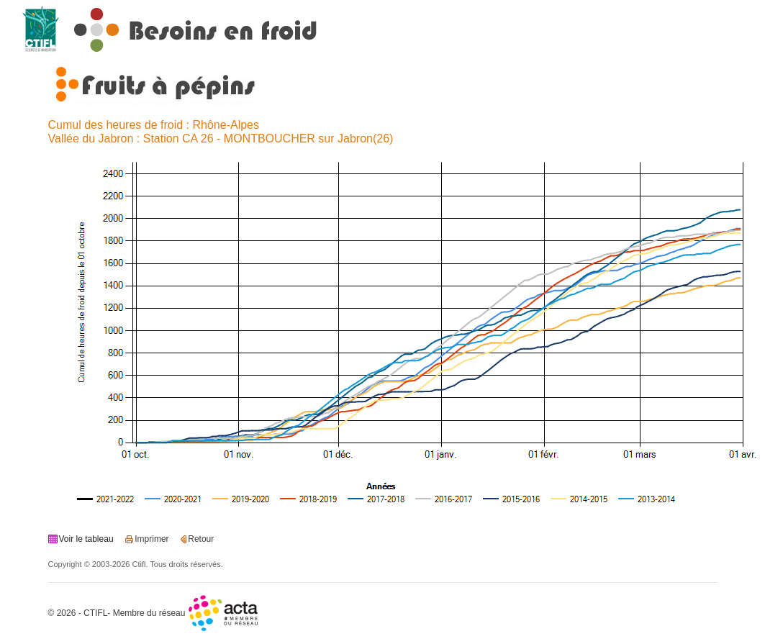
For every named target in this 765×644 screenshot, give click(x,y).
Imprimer (151, 539)
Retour (201, 539)
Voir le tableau (86, 539)
